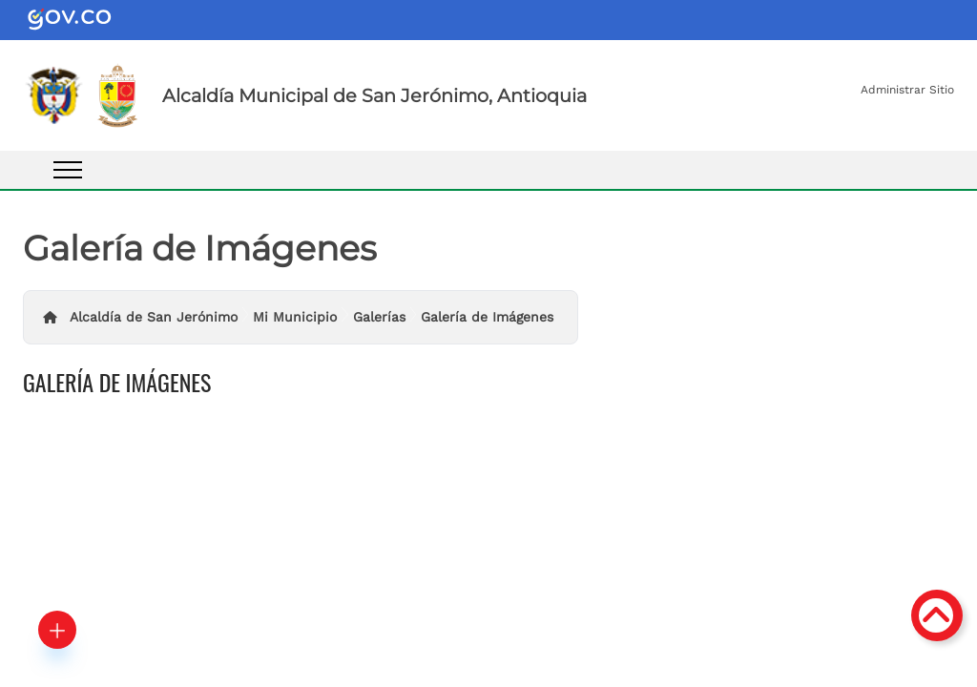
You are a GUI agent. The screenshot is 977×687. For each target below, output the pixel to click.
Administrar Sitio (907, 89)
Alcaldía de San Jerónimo (154, 316)
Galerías (379, 316)
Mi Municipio (295, 316)
